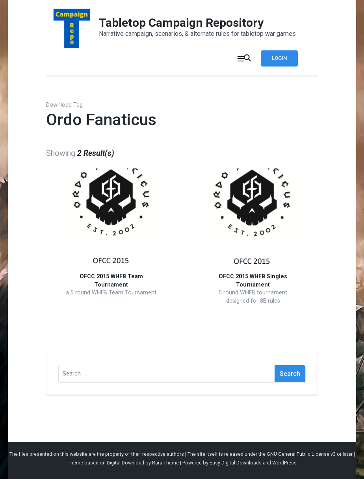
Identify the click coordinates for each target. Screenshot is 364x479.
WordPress (284, 463)
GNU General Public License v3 (301, 454)
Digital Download (125, 463)
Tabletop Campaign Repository (181, 23)
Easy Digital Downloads (236, 463)
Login (279, 58)
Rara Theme (165, 463)
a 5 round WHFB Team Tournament (111, 292)
